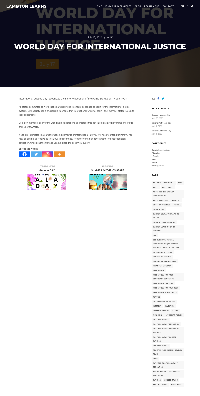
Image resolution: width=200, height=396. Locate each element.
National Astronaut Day (161, 123)
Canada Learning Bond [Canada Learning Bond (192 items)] (164, 222)
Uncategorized (158, 166)
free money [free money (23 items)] (158, 270)
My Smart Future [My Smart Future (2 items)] (174, 315)
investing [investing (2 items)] (170, 306)
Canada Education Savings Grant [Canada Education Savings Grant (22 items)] (166, 216)
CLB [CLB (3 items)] (154, 235)
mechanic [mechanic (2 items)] (157, 315)
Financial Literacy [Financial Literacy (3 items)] (162, 266)
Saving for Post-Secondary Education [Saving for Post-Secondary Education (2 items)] (166, 373)
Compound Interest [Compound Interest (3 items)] (162, 252)
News (154, 159)
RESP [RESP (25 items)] (155, 359)
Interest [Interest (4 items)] (157, 306)
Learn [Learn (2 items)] (175, 311)
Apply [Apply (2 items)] (156, 187)
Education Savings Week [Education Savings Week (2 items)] (165, 261)
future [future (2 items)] (156, 297)
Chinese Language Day (161, 115)
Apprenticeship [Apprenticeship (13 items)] (160, 200)
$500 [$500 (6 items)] (180, 183)
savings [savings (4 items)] (157, 380)
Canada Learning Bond (161, 150)
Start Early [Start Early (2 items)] (176, 385)
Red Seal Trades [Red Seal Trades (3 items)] (161, 346)
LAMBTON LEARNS (22, 6)
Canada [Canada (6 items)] (177, 205)
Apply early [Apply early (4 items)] (167, 187)
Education (156, 153)
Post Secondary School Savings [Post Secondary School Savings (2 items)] (164, 339)
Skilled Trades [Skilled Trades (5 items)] (160, 385)
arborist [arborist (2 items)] (176, 200)
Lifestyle (155, 156)
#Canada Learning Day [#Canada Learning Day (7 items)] (164, 183)
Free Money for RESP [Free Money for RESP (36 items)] (163, 283)
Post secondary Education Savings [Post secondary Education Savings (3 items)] (166, 331)
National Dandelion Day (161, 131)
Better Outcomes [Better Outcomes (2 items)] (161, 205)
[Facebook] (24, 154)
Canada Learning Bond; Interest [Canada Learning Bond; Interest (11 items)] (164, 229)
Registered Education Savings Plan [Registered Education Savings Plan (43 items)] (167, 352)
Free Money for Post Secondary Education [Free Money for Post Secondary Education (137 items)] (163, 277)
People (154, 162)
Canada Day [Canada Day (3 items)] (158, 209)
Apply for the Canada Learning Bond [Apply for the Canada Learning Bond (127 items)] (163, 194)
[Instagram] (47, 154)
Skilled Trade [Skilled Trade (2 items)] (171, 380)
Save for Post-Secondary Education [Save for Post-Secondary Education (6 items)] (165, 365)
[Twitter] (36, 154)
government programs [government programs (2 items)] (164, 301)
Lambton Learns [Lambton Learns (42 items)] (161, 311)
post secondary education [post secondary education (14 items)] (166, 324)
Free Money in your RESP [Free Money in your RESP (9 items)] (165, 292)
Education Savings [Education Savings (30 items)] (162, 257)
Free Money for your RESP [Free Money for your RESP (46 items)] (165, 288)
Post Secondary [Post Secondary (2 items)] (161, 320)
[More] (59, 154)
